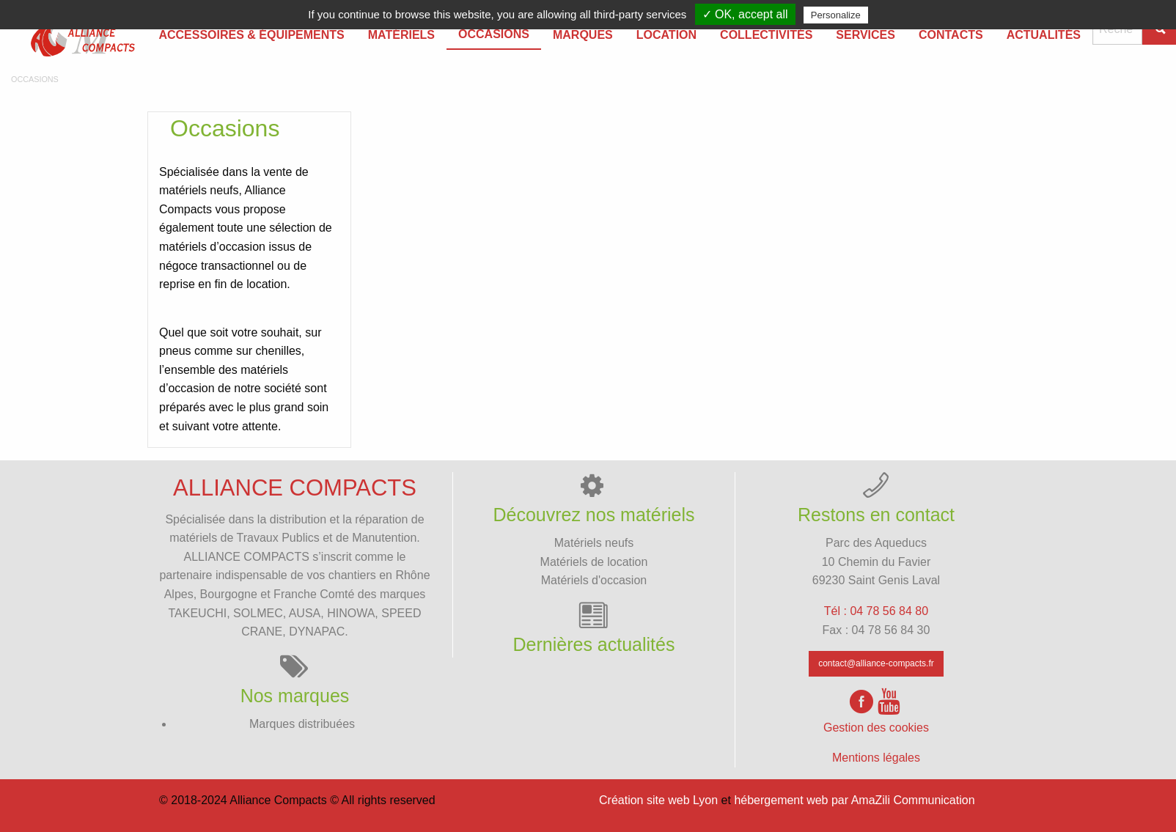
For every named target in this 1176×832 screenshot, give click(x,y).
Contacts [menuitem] (951, 35)
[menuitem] (76, 35)
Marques (583, 35)
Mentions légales (876, 757)
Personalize (836, 15)
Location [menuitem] (666, 35)
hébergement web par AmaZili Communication (854, 800)
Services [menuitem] (865, 35)
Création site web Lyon (658, 800)
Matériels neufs (594, 543)
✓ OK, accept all (745, 14)
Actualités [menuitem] (1044, 35)
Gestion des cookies (876, 727)
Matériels (401, 35)
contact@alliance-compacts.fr (876, 663)
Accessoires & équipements (251, 35)
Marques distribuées (302, 724)
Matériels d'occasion (594, 580)
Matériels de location (594, 562)
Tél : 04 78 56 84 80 (876, 611)
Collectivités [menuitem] (766, 35)
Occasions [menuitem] (493, 34)
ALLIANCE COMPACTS (246, 557)
